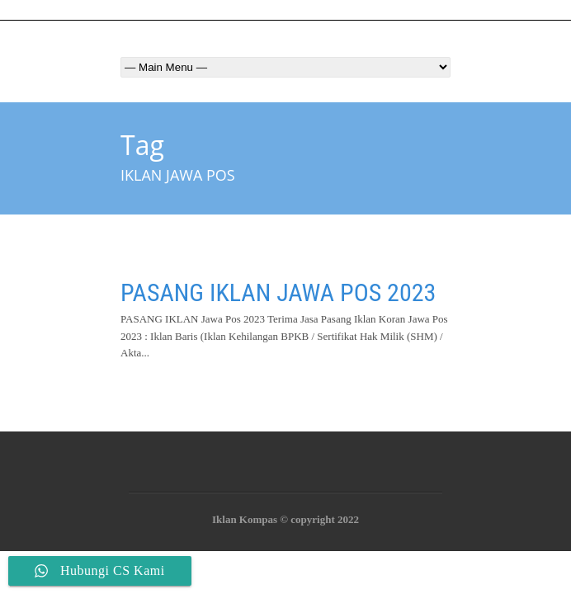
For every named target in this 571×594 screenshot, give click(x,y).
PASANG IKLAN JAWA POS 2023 (278, 292)
